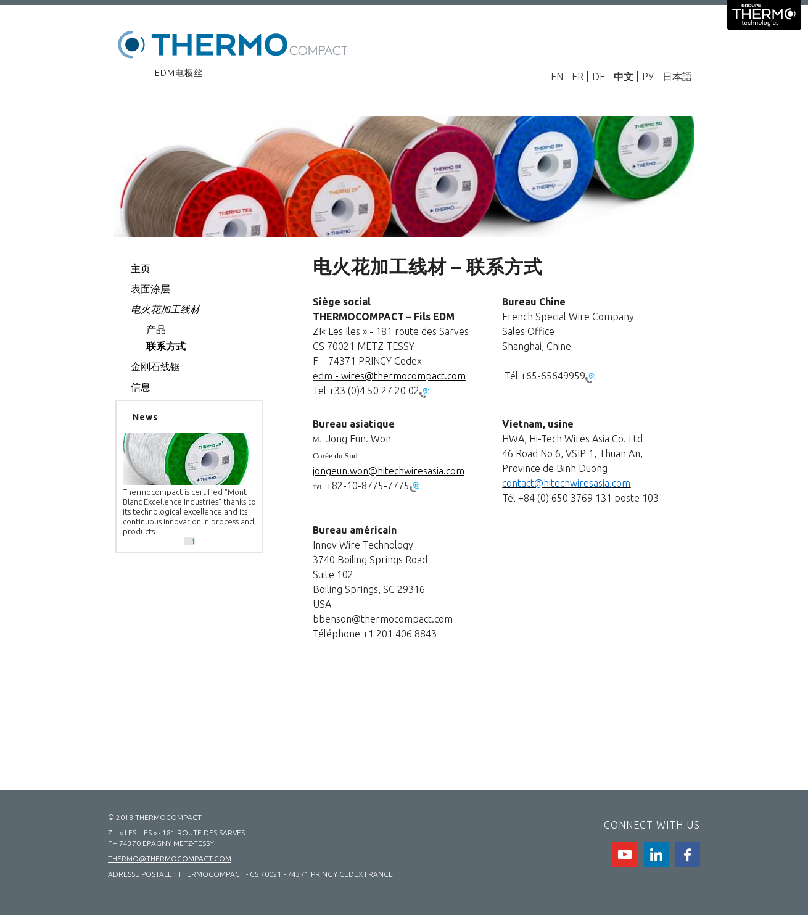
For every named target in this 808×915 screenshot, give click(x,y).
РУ (648, 76)
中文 (623, 76)
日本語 (677, 76)
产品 (156, 329)
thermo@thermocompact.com (169, 859)
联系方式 (166, 346)
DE (598, 76)
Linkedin (656, 854)
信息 (140, 386)
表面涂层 (150, 288)
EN (557, 76)
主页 (140, 268)
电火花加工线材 (165, 309)
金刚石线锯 (155, 366)
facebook (687, 854)
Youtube (624, 854)
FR (577, 76)
